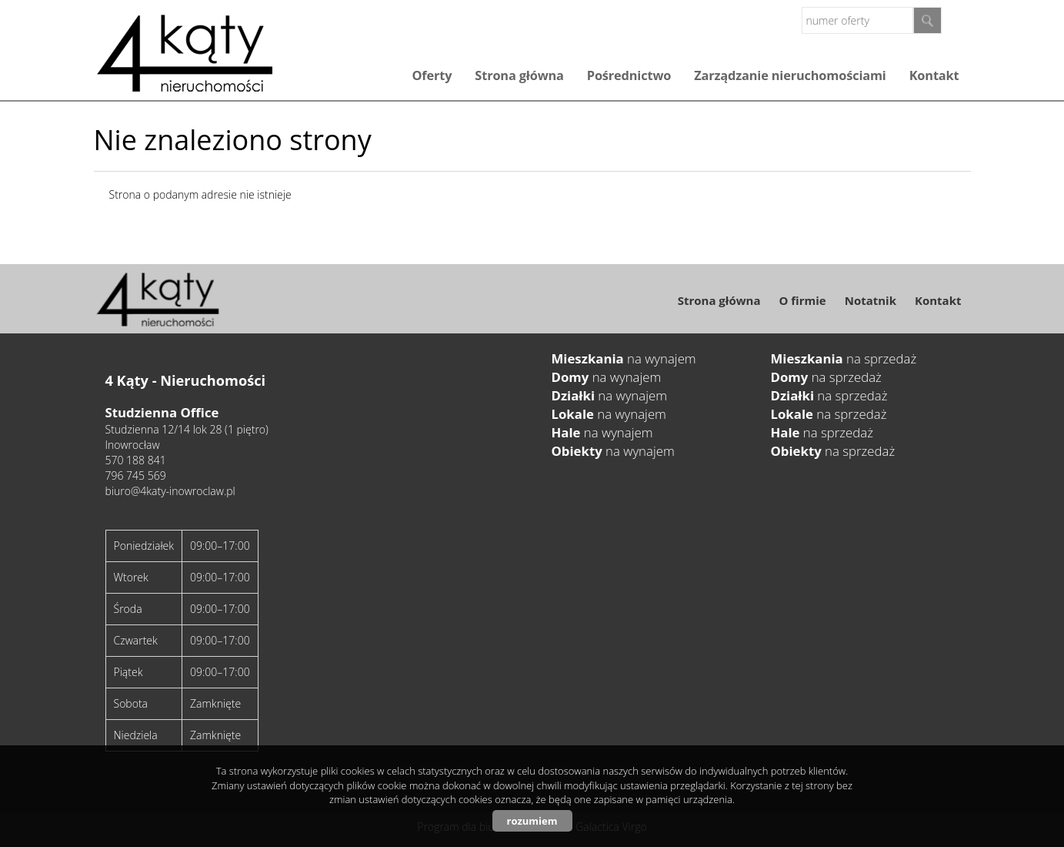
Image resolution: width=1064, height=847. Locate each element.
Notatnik (870, 300)
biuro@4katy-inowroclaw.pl (170, 491)
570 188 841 (135, 460)
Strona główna (519, 75)
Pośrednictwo (629, 75)
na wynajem (624, 358)
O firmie (802, 300)
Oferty (432, 75)
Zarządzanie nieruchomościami (790, 75)
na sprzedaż (844, 358)
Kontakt (934, 75)
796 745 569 (135, 475)
